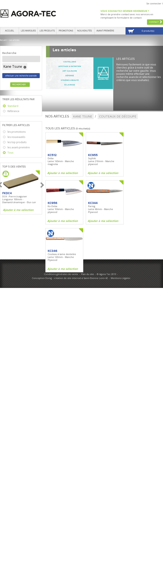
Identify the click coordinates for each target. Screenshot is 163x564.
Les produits (47, 30)
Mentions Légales (120, 278)
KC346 (52, 251)
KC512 (52, 155)
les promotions (16, 132)
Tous (10, 152)
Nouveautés (84, 30)
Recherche (9, 53)
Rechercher (19, 84)
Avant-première (105, 30)
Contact (154, 22)
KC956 (52, 203)
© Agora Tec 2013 (106, 274)
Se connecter (153, 3)
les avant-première (18, 147)
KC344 (93, 203)
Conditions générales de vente (61, 274)
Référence (13, 111)
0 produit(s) (148, 31)
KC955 (93, 155)
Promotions (66, 30)
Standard (12, 106)
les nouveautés (16, 137)
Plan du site (87, 274)
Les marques (28, 30)
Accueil (9, 30)
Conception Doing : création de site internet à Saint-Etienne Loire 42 (70, 278)
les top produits (16, 142)
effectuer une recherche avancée (21, 75)
